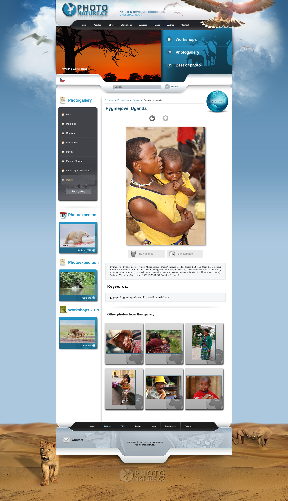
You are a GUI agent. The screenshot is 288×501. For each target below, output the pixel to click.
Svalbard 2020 (84, 250)
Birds (69, 114)
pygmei (125, 297)
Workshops (126, 25)
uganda (133, 297)
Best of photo (184, 65)
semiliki (151, 297)
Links (157, 25)
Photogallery (183, 52)
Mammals (71, 123)
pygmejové (115, 297)
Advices (143, 25)
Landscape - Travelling (78, 170)
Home (83, 25)
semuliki (142, 297)
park (167, 297)
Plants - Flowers (74, 161)
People (69, 179)
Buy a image (185, 253)
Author (170, 25)
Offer (111, 25)
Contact (185, 25)
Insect (69, 151)
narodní (159, 297)
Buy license (146, 253)
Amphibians (72, 142)
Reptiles (70, 133)
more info (86, 298)
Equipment (170, 426)
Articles (97, 25)
